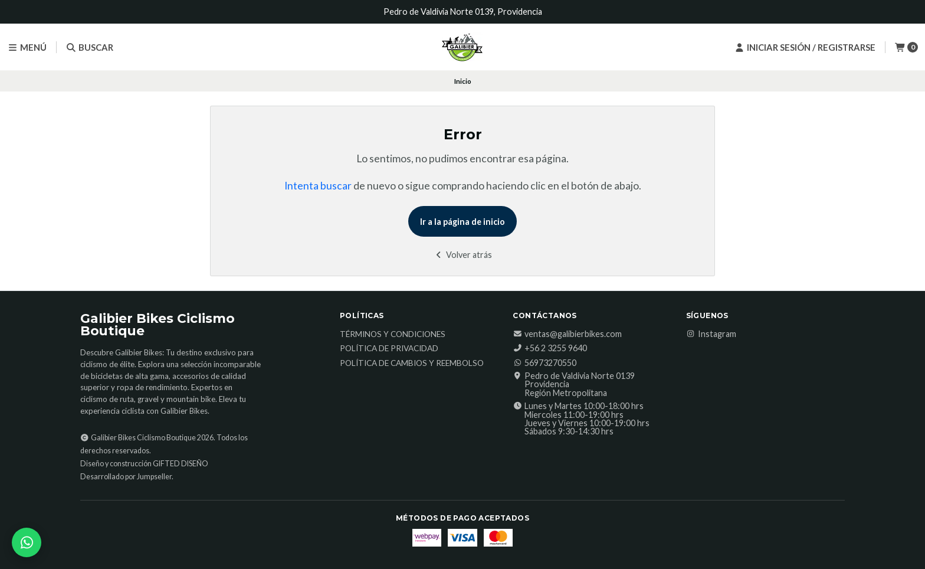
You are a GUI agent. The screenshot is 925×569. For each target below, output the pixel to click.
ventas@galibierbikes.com (567, 334)
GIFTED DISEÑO (180, 463)
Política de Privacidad (389, 349)
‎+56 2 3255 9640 (550, 348)
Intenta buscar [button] (318, 185)
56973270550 (544, 363)
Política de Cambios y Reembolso (412, 363)
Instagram (711, 334)
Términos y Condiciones (392, 335)
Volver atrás (463, 255)
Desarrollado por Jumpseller (126, 476)
